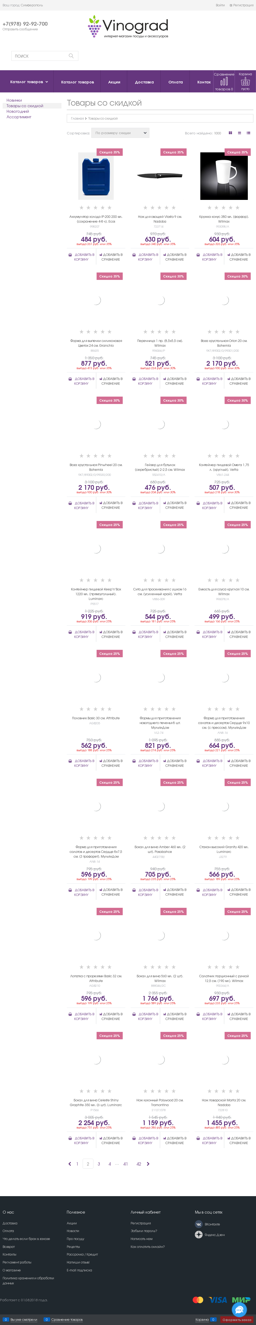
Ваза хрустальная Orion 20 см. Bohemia (224, 343)
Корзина (202, 1319)
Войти (220, 5)
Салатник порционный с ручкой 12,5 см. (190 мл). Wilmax (224, 978)
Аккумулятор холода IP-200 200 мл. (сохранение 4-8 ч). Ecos (95, 219)
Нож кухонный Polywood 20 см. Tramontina (159, 1102)
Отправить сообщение (20, 29)
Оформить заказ (236, 1319)
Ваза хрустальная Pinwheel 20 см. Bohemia (96, 467)
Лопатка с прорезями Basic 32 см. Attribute (96, 978)
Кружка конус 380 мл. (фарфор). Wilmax (224, 219)
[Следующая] (147, 1163)
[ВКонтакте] (199, 1224)
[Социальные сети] (239, 1309)
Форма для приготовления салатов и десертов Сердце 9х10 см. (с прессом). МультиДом (224, 723)
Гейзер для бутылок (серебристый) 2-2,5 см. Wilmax (160, 467)
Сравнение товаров (224, 81)
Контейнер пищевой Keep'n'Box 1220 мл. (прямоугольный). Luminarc (96, 594)
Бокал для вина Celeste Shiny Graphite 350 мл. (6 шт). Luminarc (96, 1102)
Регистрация (241, 5)
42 (138, 1163)
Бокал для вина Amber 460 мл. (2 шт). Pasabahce (160, 849)
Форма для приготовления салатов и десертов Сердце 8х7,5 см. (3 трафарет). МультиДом (96, 851)
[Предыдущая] (69, 1163)
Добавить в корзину (84, 257)
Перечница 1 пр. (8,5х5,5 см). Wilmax (160, 343)
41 (125, 1163)
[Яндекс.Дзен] (199, 1235)
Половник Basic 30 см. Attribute (96, 718)
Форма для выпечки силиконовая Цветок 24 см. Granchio (96, 343)
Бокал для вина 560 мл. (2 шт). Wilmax (160, 978)
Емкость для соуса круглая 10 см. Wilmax (223, 591)
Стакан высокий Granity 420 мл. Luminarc (224, 849)
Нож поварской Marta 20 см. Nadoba (224, 1102)
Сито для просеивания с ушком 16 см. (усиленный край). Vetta (160, 591)
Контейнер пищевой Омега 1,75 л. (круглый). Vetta (224, 467)
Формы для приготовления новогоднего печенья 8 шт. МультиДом (160, 723)
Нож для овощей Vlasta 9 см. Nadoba (160, 219)
